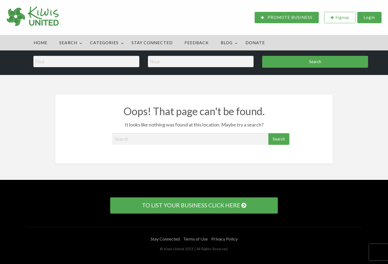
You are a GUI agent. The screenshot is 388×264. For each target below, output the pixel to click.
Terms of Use (195, 238)
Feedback (197, 42)
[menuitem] (286, 17)
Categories (104, 42)
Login (369, 17)
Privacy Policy (224, 238)
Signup (342, 17)
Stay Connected (152, 42)
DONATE (255, 42)
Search (68, 42)
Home (40, 42)
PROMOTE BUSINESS (287, 17)
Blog (227, 42)
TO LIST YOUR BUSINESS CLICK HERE (194, 205)
